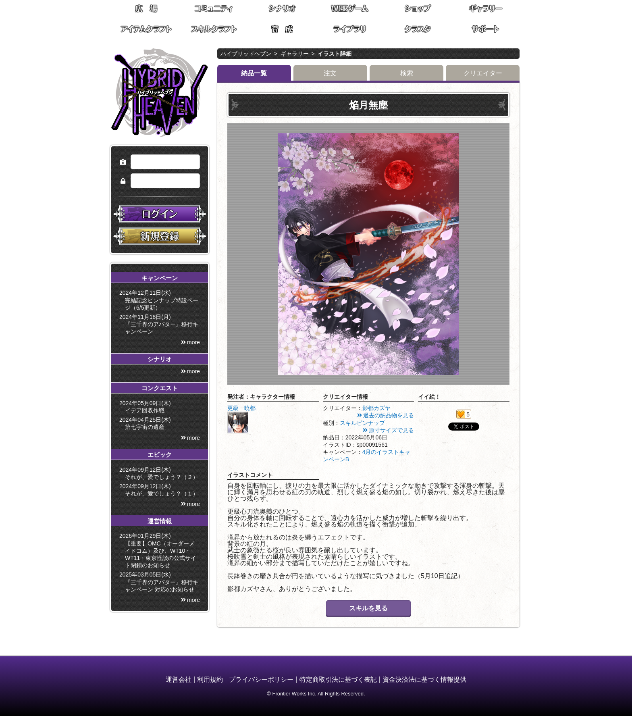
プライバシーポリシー (261, 679)
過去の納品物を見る (388, 415)
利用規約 (210, 679)
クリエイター (483, 73)
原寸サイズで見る (391, 430)
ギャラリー (295, 53)
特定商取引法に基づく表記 (338, 679)
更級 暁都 (241, 408)
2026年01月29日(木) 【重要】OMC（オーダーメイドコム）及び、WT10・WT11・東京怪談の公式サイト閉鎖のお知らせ (159, 550)
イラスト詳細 (334, 53)
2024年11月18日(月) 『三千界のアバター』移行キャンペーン (160, 324)
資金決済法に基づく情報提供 (424, 679)
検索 (406, 73)
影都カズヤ (376, 408)
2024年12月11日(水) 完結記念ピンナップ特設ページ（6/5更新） (160, 299)
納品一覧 (254, 73)
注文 (330, 73)
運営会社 (178, 679)
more (193, 342)
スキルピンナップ (362, 423)
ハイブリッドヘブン (245, 53)
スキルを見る (368, 608)
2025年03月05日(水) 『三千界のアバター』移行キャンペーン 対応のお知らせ (160, 581)
